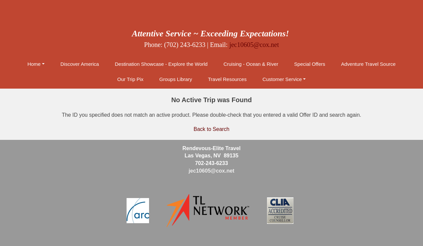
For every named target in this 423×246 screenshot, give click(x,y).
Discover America (79, 64)
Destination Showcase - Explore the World (161, 64)
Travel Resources (227, 79)
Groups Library (175, 79)
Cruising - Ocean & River (250, 64)
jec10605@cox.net (254, 44)
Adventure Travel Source (368, 64)
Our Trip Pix (130, 79)
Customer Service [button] (282, 79)
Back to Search (212, 129)
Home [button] (34, 64)
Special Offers (309, 64)
